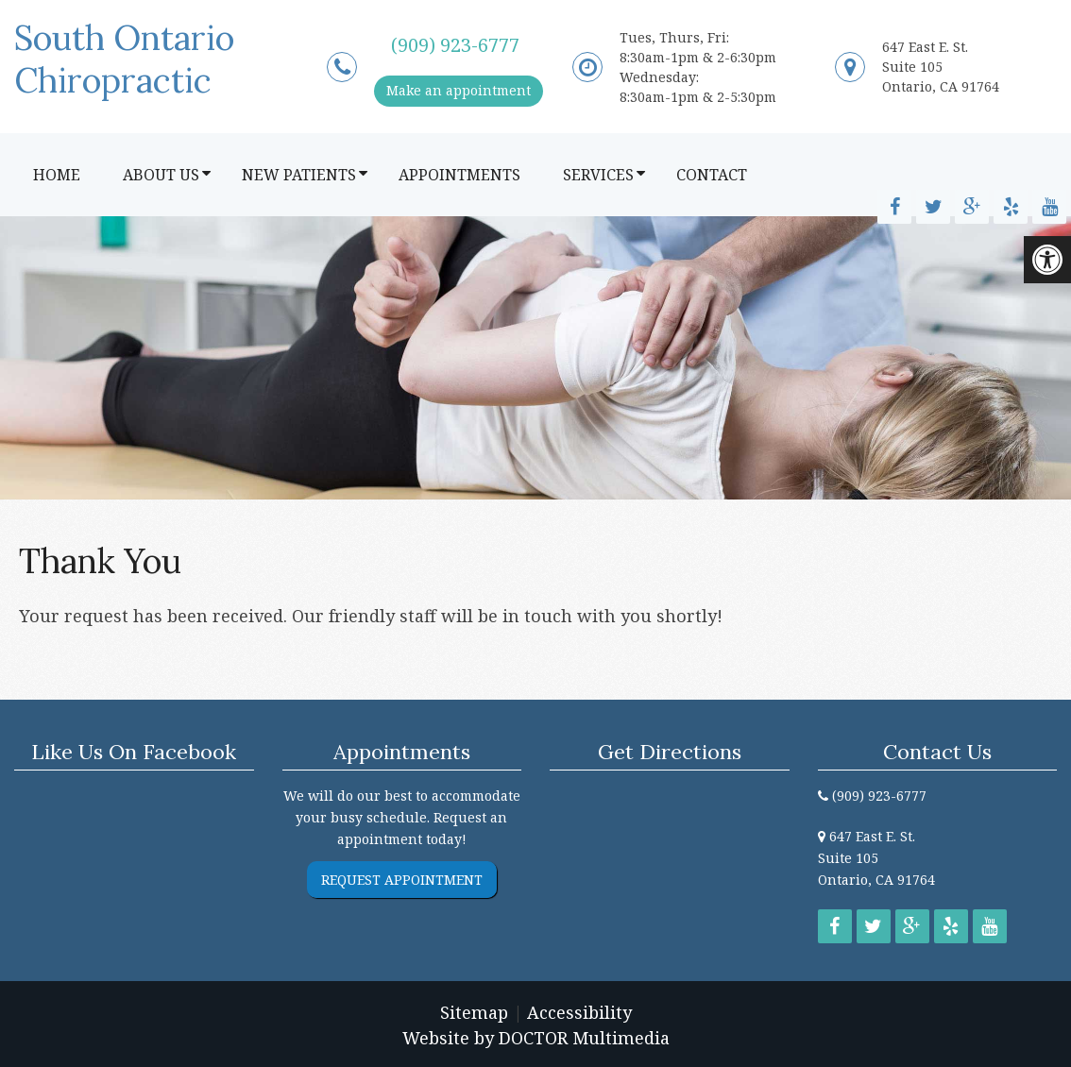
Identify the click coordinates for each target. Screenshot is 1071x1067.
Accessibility (579, 1012)
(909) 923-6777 (455, 45)
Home (56, 174)
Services (598, 174)
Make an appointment (458, 90)
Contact (711, 174)
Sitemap (474, 1012)
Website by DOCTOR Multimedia (536, 1037)
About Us (161, 174)
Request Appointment (402, 880)
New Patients (299, 174)
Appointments (459, 174)
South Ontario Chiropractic (124, 59)
